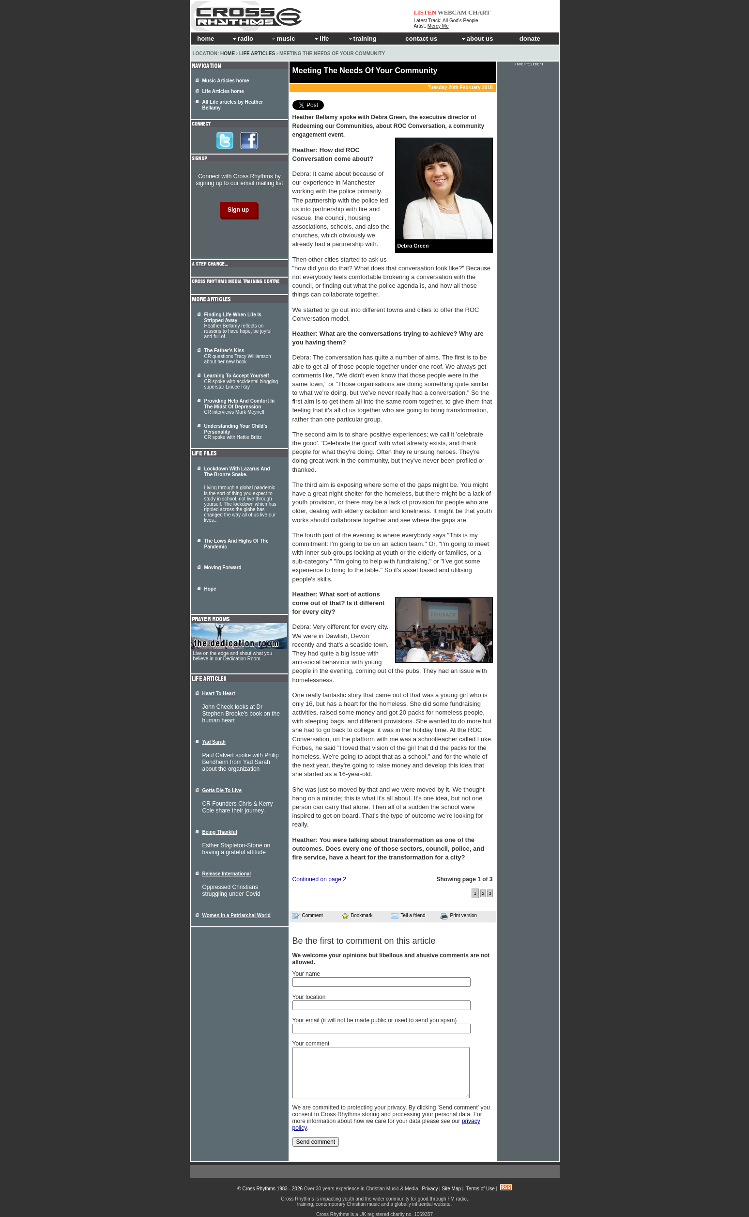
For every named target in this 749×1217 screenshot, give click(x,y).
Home (227, 53)
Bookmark (357, 915)
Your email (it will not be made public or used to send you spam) (374, 1020)
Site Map (451, 1188)
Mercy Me (438, 26)
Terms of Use (480, 1188)
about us (477, 38)
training (362, 38)
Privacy (430, 1188)
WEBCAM (452, 12)
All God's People (460, 20)
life (321, 38)
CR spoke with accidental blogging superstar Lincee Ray (241, 381)
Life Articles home (223, 91)
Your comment (311, 1043)
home (203, 38)
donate (527, 38)
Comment (307, 915)
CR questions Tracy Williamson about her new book (237, 356)
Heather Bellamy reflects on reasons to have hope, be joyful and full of (238, 325)
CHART (479, 12)
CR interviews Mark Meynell (239, 406)
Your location (309, 997)
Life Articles (257, 53)
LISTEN (425, 12)
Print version (458, 916)
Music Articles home (225, 80)
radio (242, 38)
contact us (419, 38)
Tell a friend (408, 915)
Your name (306, 973)
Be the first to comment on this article (364, 941)
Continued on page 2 (319, 879)
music (283, 38)
